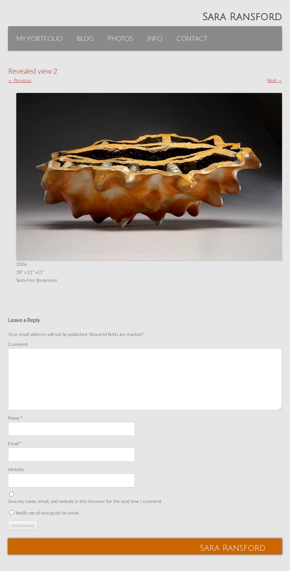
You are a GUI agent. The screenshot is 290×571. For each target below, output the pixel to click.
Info (154, 38)
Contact (192, 38)
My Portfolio (39, 38)
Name (15, 418)
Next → (274, 80)
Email (15, 443)
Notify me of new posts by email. (47, 513)
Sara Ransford (242, 17)
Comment (18, 344)
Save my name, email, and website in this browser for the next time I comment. (85, 501)
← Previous (20, 80)
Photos (120, 38)
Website (16, 469)
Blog (85, 38)
